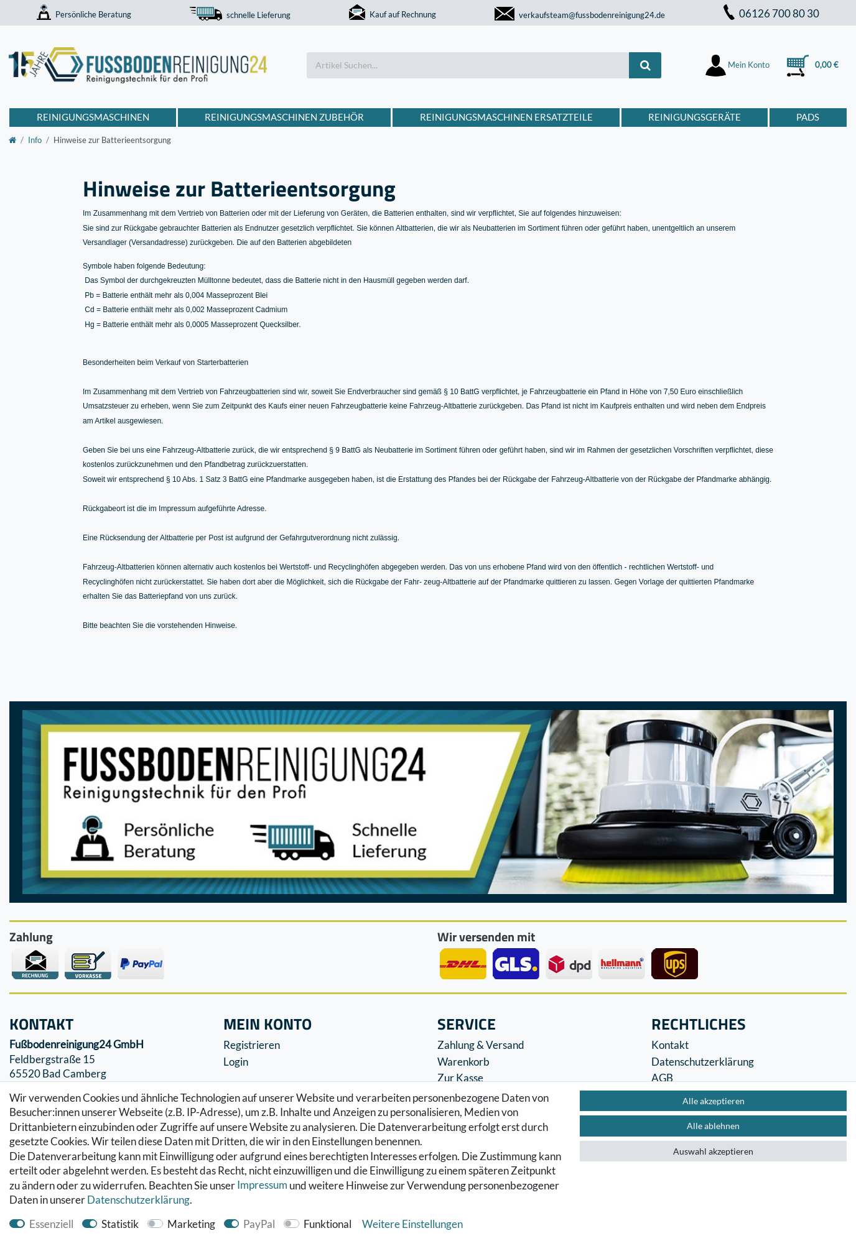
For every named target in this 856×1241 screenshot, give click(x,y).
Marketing (191, 1223)
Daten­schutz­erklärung (138, 1199)
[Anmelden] (738, 65)
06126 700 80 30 (771, 13)
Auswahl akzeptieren (713, 1151)
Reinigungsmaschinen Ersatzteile (506, 116)
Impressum (262, 1185)
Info (35, 140)
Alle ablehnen (713, 1125)
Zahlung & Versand (480, 1044)
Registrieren (251, 1044)
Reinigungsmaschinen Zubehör (284, 116)
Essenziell (51, 1223)
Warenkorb (463, 1061)
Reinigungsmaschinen (93, 116)
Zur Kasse (460, 1077)
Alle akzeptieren (713, 1101)
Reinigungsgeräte (694, 116)
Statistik (120, 1223)
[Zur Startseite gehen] (12, 140)
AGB (662, 1077)
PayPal (259, 1223)
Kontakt (670, 1044)
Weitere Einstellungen (412, 1223)
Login (235, 1061)
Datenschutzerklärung (702, 1061)
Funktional (327, 1223)
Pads (807, 116)
